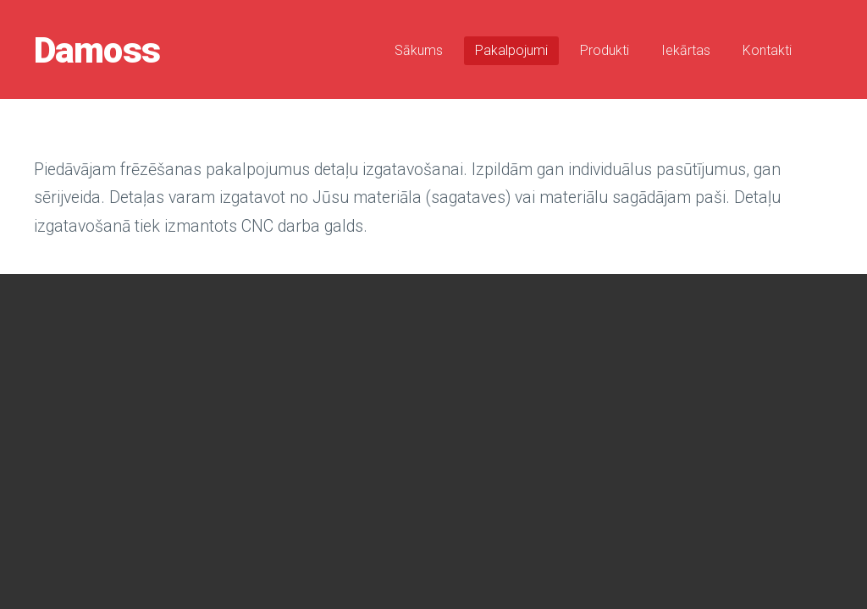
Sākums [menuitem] (419, 50)
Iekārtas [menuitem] (685, 50)
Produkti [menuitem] (604, 50)
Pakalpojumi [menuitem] (511, 50)
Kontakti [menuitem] (767, 50)
